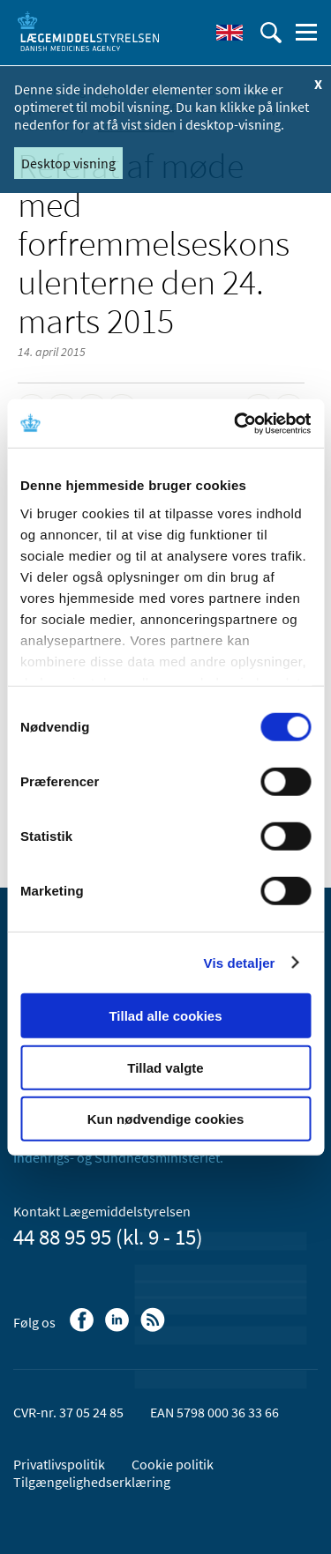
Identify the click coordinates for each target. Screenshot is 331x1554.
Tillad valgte (165, 1067)
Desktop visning (68, 163)
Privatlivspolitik (59, 1464)
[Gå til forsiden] (88, 31)
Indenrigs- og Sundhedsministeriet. (118, 1157)
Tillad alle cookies (165, 1015)
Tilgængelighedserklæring (91, 1482)
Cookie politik (173, 1464)
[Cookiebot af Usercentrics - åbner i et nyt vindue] (236, 423)
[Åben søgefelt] (271, 32)
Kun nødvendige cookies (165, 1119)
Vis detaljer (239, 962)
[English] (229, 32)
